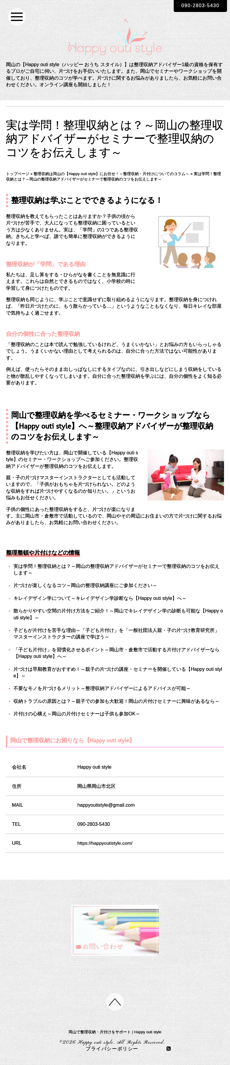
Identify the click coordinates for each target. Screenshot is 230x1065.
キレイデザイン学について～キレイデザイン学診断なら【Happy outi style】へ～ (100, 598)
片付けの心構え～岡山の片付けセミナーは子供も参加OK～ (76, 713)
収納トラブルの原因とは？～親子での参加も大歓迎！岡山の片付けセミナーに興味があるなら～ (116, 701)
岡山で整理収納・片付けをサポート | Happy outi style (115, 1032)
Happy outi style (95, 1043)
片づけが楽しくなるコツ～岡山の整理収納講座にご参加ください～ (85, 585)
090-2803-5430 (199, 5)
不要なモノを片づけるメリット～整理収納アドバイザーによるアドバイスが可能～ (102, 688)
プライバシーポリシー (112, 1049)
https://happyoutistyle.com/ (105, 843)
